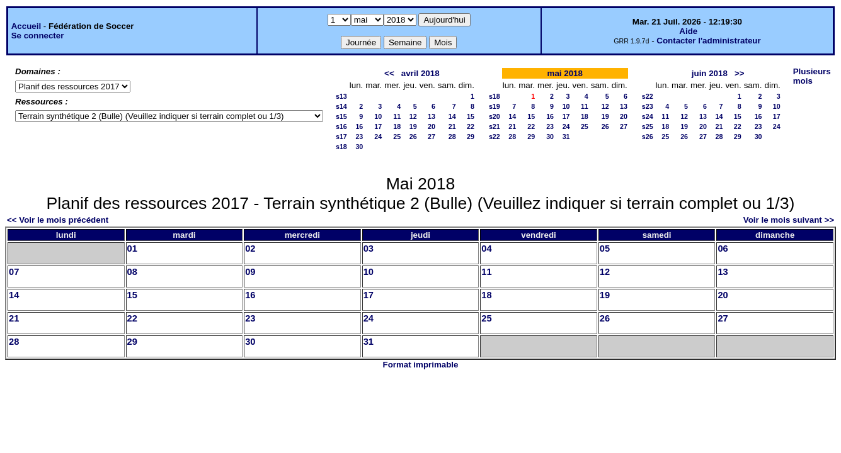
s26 (647, 136)
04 (486, 248)
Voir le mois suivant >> (788, 220)
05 (605, 248)
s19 (494, 106)
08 (132, 272)
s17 (341, 136)
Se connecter (37, 35)
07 (14, 272)
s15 (341, 116)
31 (566, 136)
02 (250, 248)
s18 (341, 146)
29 (470, 136)
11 (397, 116)
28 (452, 136)
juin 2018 (710, 73)
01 (132, 248)
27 (431, 136)
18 (397, 126)
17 (378, 126)
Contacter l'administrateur (708, 40)
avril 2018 (420, 73)
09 (250, 272)
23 (359, 136)
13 (431, 116)
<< (389, 73)
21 (452, 126)
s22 (494, 136)
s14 (341, 106)
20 (431, 126)
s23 (647, 106)
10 (378, 116)
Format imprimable (421, 364)
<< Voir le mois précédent (57, 220)
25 (397, 136)
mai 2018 (565, 73)
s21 (494, 126)
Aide (688, 31)
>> (740, 73)
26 (413, 136)
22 (470, 126)
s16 (341, 126)
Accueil (26, 26)
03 (368, 248)
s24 (647, 116)
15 (470, 116)
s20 (494, 116)
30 (359, 146)
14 (452, 116)
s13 (341, 96)
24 (378, 136)
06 (723, 248)
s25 (647, 126)
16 (359, 126)
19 (413, 126)
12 (413, 116)
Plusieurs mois (812, 76)
